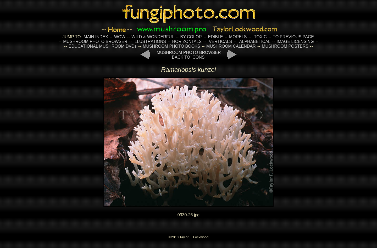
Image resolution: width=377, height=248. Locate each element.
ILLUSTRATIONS (150, 41)
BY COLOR (191, 37)
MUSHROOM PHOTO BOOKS (171, 46)
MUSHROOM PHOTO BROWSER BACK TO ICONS (189, 54)
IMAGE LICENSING (294, 41)
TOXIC (260, 37)
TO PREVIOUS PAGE (293, 37)
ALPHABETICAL (254, 41)
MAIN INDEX (96, 37)
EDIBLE (215, 37)
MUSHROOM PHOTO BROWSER (95, 41)
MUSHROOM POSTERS (285, 46)
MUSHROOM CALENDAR (231, 46)
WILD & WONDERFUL (152, 37)
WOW (119, 37)
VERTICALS (220, 41)
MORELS (238, 37)
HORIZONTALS (187, 41)
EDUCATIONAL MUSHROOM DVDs (103, 46)
